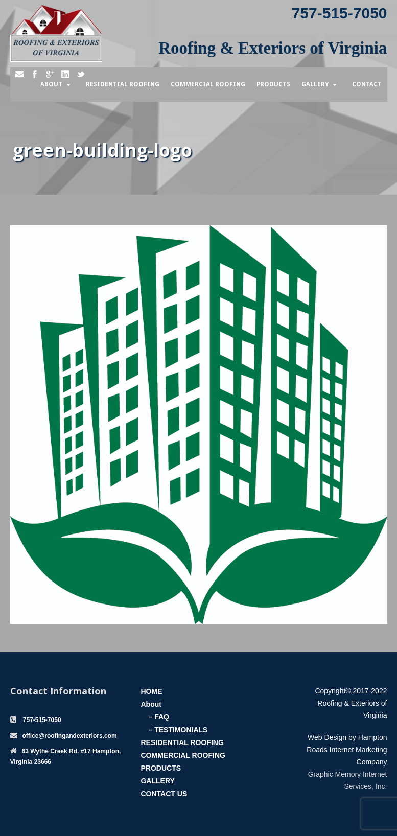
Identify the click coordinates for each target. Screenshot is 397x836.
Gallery (315, 84)
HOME (151, 691)
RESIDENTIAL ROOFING (182, 742)
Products (273, 84)
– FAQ (158, 717)
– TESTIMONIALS (177, 730)
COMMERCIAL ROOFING (183, 755)
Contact (367, 84)
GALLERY (157, 781)
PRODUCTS (161, 768)
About (51, 84)
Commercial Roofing (208, 84)
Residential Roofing (122, 84)
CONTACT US (164, 793)
